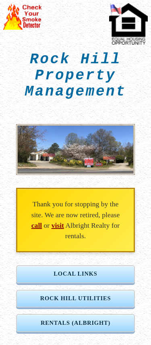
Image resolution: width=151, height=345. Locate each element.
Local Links (75, 273)
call (36, 225)
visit (58, 225)
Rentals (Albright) (75, 323)
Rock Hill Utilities (75, 298)
